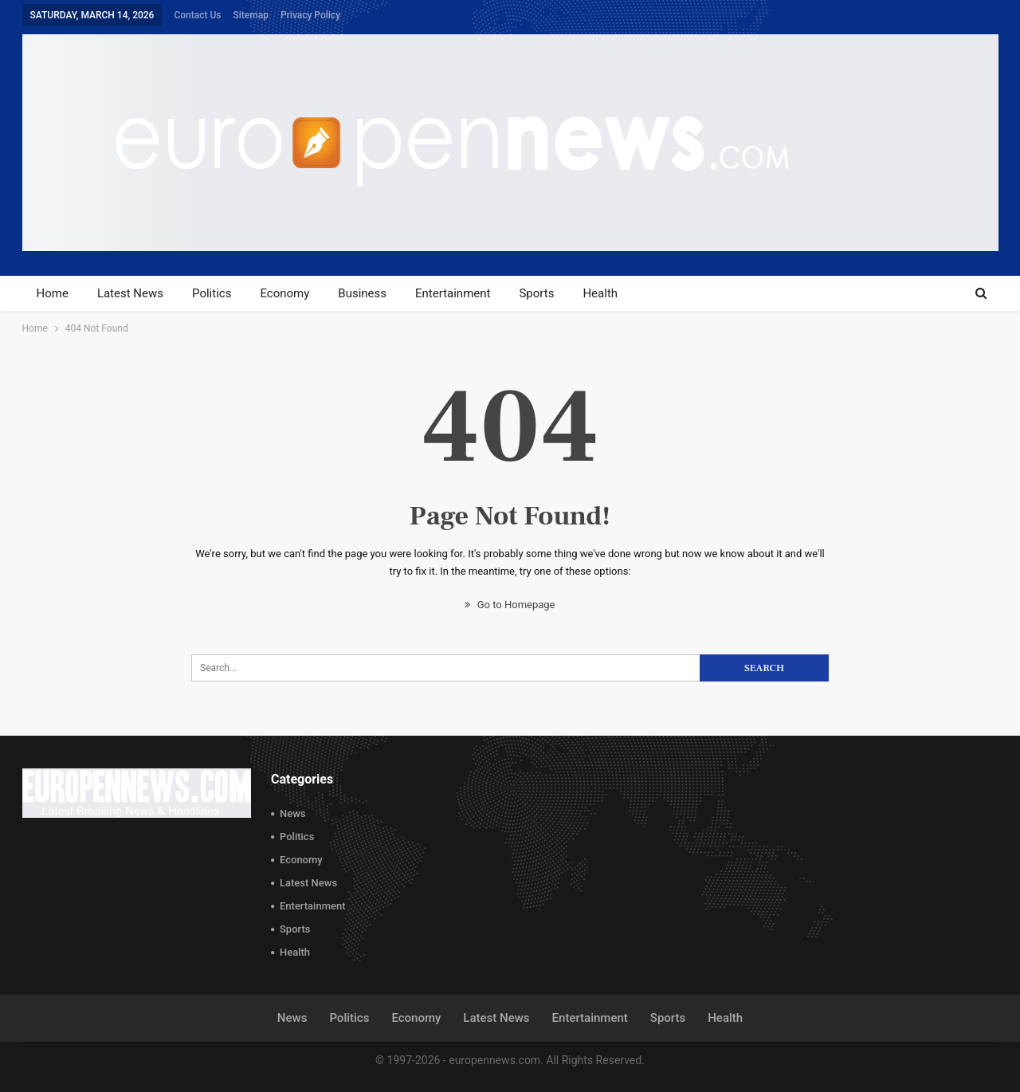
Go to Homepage (510, 605)
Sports (536, 293)
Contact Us (197, 15)
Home (53, 293)
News (293, 813)
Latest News (130, 293)
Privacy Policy (310, 15)
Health (600, 293)
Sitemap (251, 15)
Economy (284, 293)
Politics (211, 293)
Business (362, 293)
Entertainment (452, 293)
